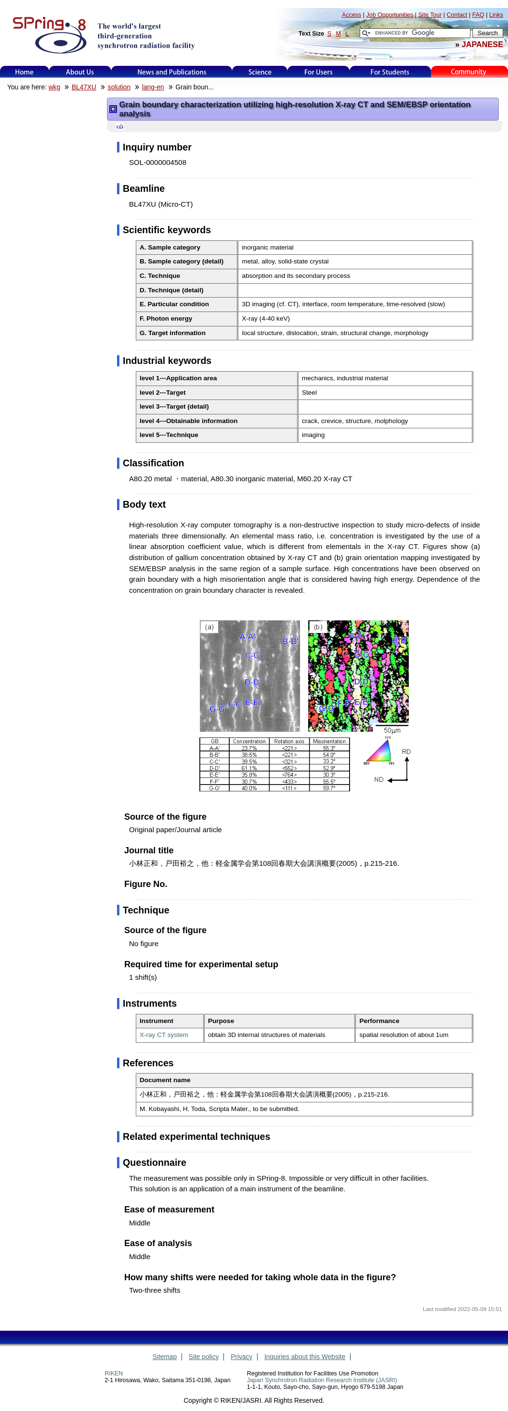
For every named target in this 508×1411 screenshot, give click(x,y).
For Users (318, 72)
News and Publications (171, 72)
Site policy (204, 1357)
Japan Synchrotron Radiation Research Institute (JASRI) (322, 1380)
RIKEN (113, 1373)
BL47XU (84, 87)
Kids (469, 72)
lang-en (153, 87)
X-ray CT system (164, 1034)
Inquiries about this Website (304, 1357)
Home (25, 72)
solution (119, 87)
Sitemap (165, 1357)
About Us (80, 72)
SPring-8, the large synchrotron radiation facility (103, 34)
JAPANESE (482, 44)
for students (390, 72)
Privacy (241, 1357)
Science (260, 72)
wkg (54, 87)
